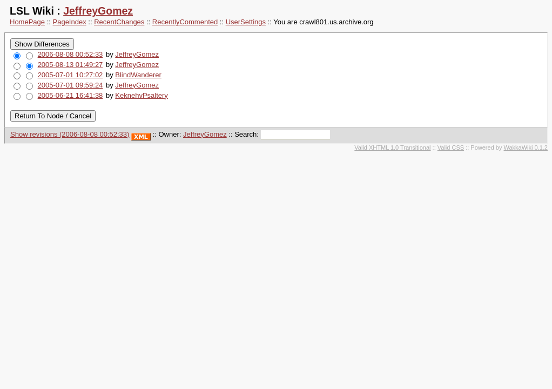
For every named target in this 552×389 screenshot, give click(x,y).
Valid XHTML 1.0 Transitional (392, 147)
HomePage (27, 22)
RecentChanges (119, 22)
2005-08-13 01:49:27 (70, 65)
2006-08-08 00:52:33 (70, 54)
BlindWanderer (138, 75)
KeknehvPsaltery (141, 95)
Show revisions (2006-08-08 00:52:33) (69, 134)
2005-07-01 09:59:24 (70, 85)
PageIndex (69, 22)
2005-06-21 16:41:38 (70, 95)
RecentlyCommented (185, 22)
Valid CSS (450, 147)
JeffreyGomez (98, 11)
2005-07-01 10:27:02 (70, 75)
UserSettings (246, 22)
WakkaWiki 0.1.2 (525, 147)
